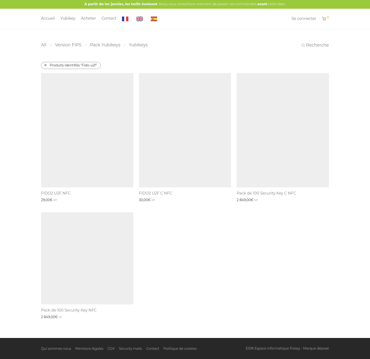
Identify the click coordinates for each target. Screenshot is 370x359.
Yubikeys (138, 45)
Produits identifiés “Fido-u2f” (73, 65)
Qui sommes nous (56, 348)
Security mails (130, 348)
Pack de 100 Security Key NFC (69, 310)
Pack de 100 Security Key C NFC (266, 193)
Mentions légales (89, 348)
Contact (108, 18)
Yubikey (67, 18)
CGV (111, 348)
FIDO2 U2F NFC (56, 193)
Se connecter (303, 18)
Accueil (48, 18)
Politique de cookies (180, 348)
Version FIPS (68, 45)
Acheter (88, 18)
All (43, 45)
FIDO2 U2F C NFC (155, 193)
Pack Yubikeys (105, 45)
